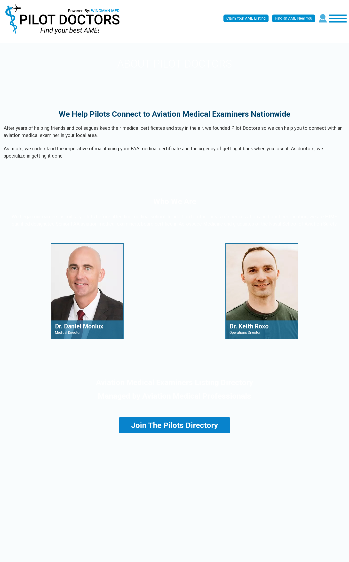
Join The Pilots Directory (174, 425)
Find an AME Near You (293, 18)
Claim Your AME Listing (246, 18)
